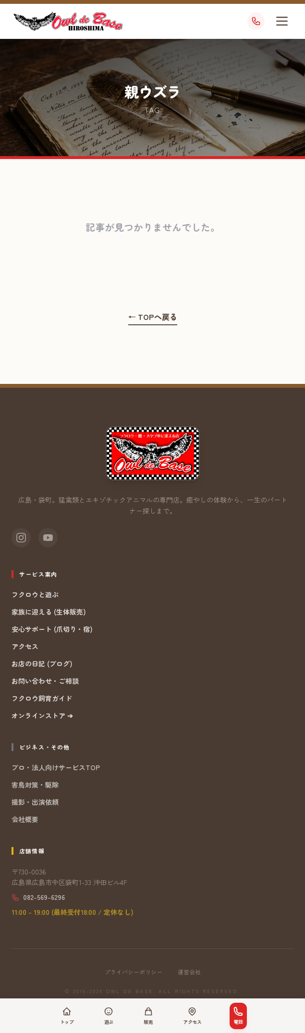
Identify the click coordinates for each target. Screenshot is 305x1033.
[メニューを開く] (281, 21)
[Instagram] (21, 537)
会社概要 (25, 819)
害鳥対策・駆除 (35, 784)
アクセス (25, 646)
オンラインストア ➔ (42, 715)
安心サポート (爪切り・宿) (52, 629)
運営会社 (189, 972)
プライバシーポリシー (133, 972)
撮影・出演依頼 (35, 802)
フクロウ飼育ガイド (42, 698)
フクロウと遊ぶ (35, 594)
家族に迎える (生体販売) (49, 611)
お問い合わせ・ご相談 (45, 681)
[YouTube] (48, 537)
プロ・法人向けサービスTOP (56, 767)
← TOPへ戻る (152, 316)
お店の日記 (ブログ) (42, 663)
